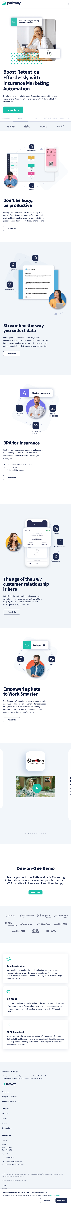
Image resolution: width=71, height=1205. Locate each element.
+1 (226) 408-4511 (8, 1157)
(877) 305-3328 (7, 1150)
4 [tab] (32, 833)
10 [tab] (45, 833)
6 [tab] (37, 833)
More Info (13, 110)
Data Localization (16, 965)
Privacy (4, 1188)
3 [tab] (30, 833)
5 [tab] (35, 833)
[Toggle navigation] (68, 4)
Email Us (5, 1140)
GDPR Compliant (15, 1031)
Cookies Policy (55, 1195)
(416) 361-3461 (7, 1147)
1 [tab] (25, 833)
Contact (5, 1118)
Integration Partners (9, 1096)
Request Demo (7, 1128)
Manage (46, 1200)
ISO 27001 (12, 998)
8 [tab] (41, 833)
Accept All (61, 1200)
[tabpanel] (35, 67)
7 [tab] (39, 833)
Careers (4, 1123)
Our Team (5, 1113)
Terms (4, 1185)
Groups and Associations (11, 1101)
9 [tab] (43, 833)
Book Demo (35, 892)
